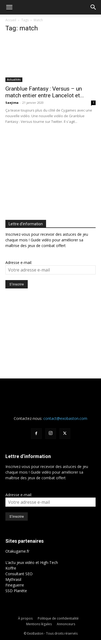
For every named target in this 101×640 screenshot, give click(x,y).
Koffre (10, 568)
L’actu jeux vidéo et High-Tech (31, 562)
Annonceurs (66, 624)
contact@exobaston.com (65, 418)
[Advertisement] (50, 170)
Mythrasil (13, 579)
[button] (9, 7)
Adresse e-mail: (18, 262)
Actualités (14, 79)
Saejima (12, 103)
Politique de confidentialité (58, 618)
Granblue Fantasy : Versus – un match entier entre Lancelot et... (44, 92)
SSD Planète (16, 590)
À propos (25, 618)
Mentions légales (39, 624)
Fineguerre (14, 585)
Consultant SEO (19, 573)
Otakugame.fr (17, 551)
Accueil (10, 20)
